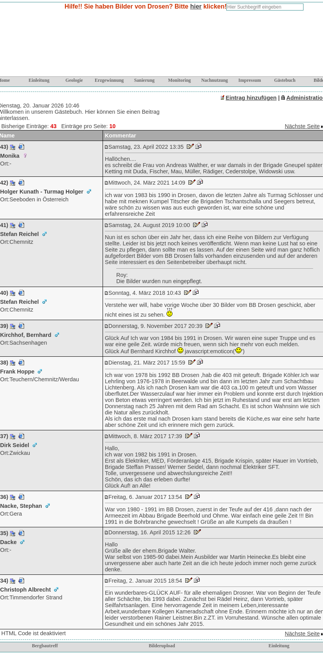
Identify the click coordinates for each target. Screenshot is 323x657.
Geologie (74, 80)
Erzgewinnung (109, 80)
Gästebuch (285, 80)
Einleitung (38, 80)
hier (195, 6)
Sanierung (144, 80)
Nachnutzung (214, 80)
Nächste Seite (302, 126)
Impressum (249, 80)
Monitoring (179, 80)
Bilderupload (162, 645)
